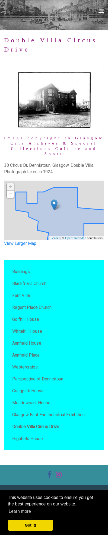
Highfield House (27, 438)
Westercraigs (25, 367)
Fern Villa (21, 295)
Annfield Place (26, 355)
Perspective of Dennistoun (37, 379)
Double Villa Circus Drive (35, 426)
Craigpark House (28, 390)
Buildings (21, 271)
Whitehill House (27, 331)
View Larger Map (20, 243)
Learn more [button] (20, 511)
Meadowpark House (31, 402)
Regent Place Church (32, 307)
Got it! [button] (30, 525)
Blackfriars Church (29, 283)
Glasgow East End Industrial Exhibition (48, 414)
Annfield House (26, 343)
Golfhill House (25, 319)
